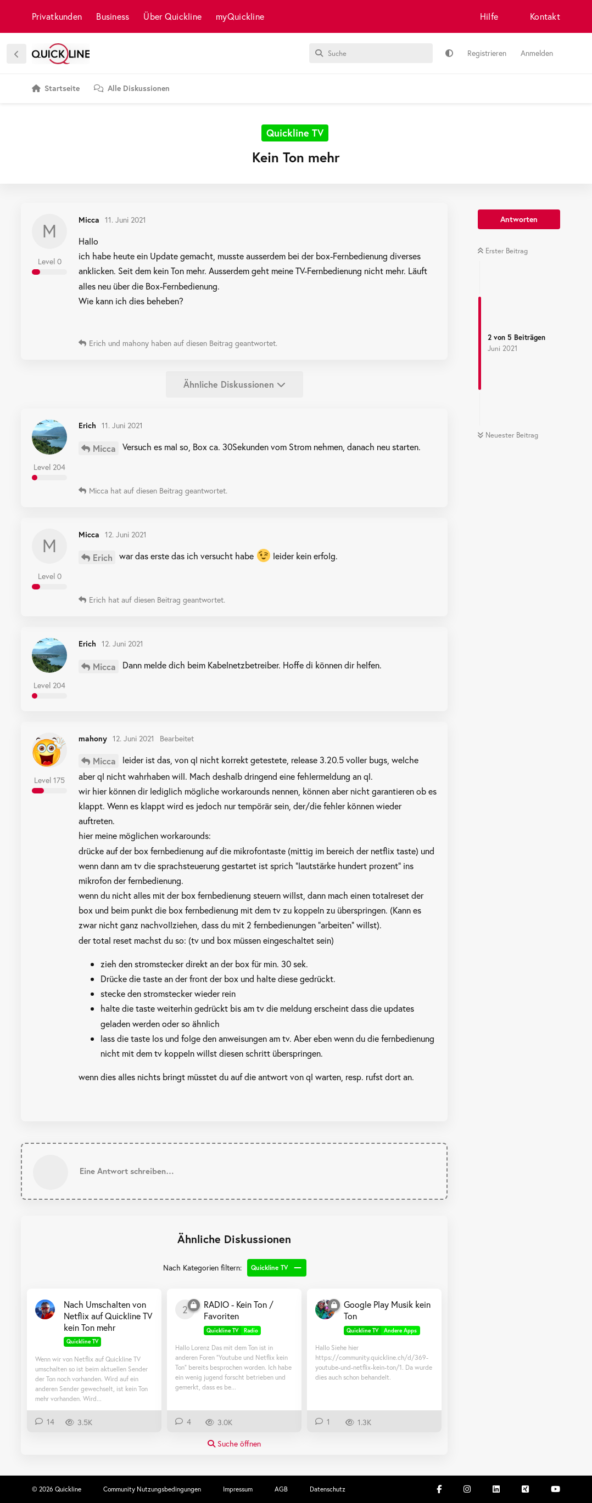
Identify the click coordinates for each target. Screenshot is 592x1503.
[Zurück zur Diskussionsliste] (16, 54)
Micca (104, 448)
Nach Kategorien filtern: (202, 1267)
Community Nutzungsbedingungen (152, 1489)
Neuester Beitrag (507, 435)
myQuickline (240, 16)
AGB (281, 1489)
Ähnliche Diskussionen (234, 384)
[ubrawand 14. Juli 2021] (45, 1309)
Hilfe (489, 16)
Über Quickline (172, 16)
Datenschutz (327, 1489)
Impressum (238, 1489)
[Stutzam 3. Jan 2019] (325, 1309)
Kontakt (545, 16)
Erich (103, 557)
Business (112, 16)
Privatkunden (57, 16)
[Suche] (371, 53)
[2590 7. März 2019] (185, 1309)
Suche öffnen (234, 1443)
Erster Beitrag (502, 251)
